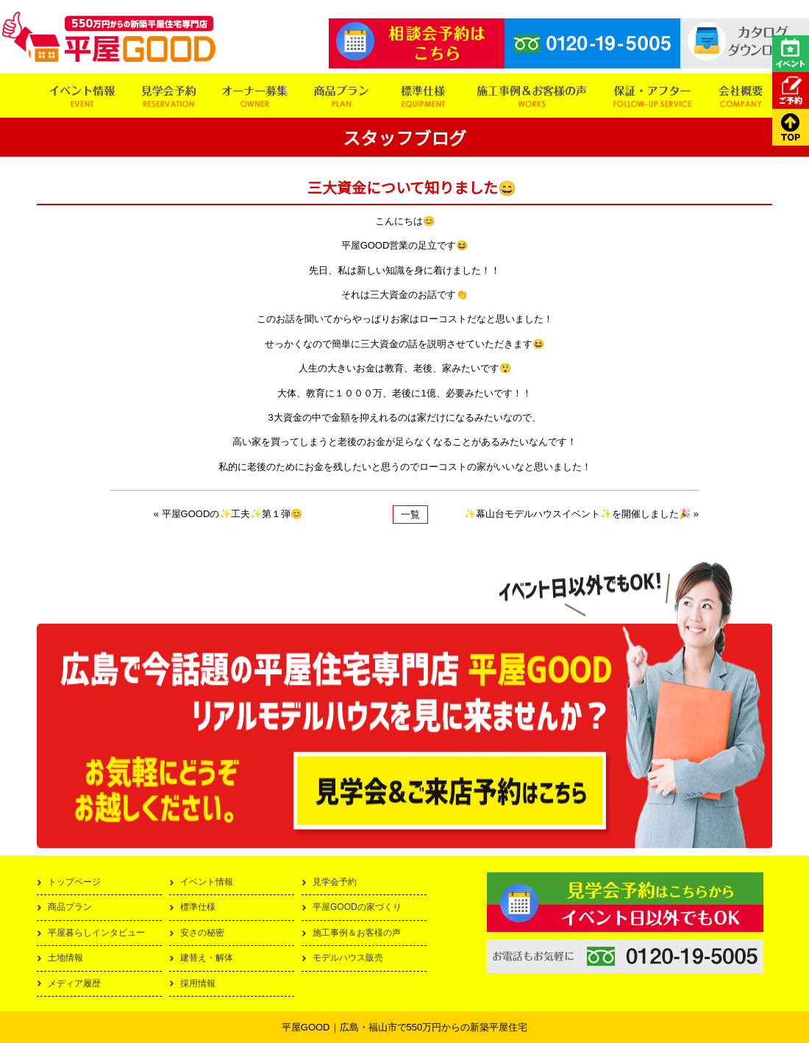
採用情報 (197, 983)
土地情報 (65, 958)
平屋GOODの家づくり (357, 907)
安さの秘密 (202, 933)
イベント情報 (206, 882)
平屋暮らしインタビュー (96, 933)
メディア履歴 (74, 983)
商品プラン (70, 907)
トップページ (74, 882)
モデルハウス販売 (348, 958)
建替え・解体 (206, 958)
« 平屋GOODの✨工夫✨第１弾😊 (228, 513)
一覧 (410, 514)
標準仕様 (197, 907)
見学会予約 (335, 882)
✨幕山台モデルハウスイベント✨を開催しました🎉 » (581, 513)
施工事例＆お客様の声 (357, 933)
